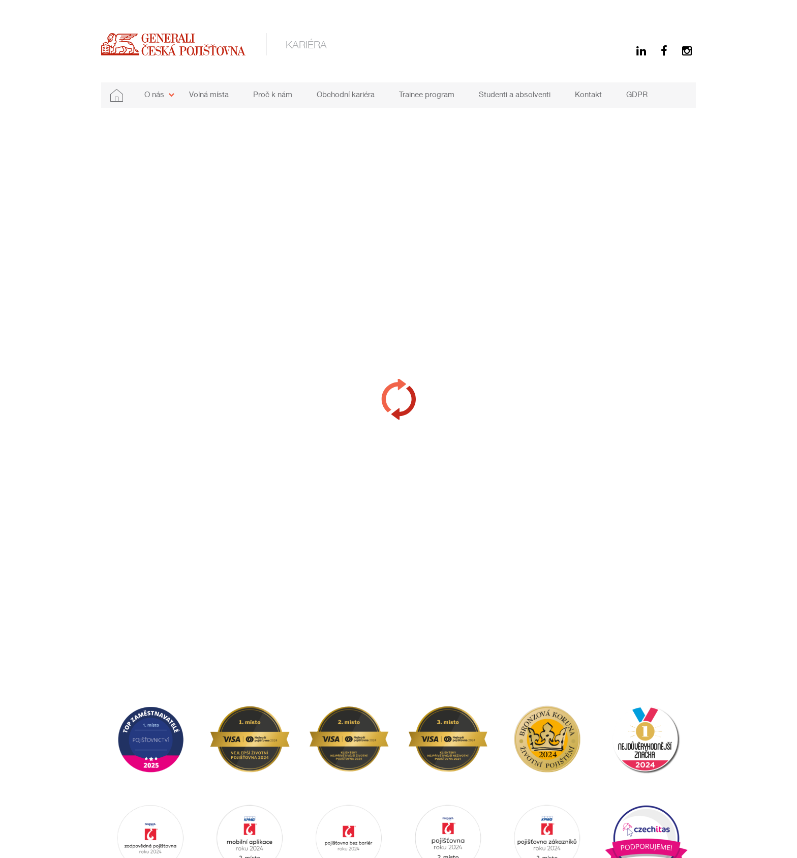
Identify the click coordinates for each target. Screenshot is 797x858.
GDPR (637, 94)
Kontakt (588, 94)
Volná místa (209, 94)
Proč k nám (272, 94)
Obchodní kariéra (346, 94)
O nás (154, 94)
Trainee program (426, 94)
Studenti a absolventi (514, 94)
